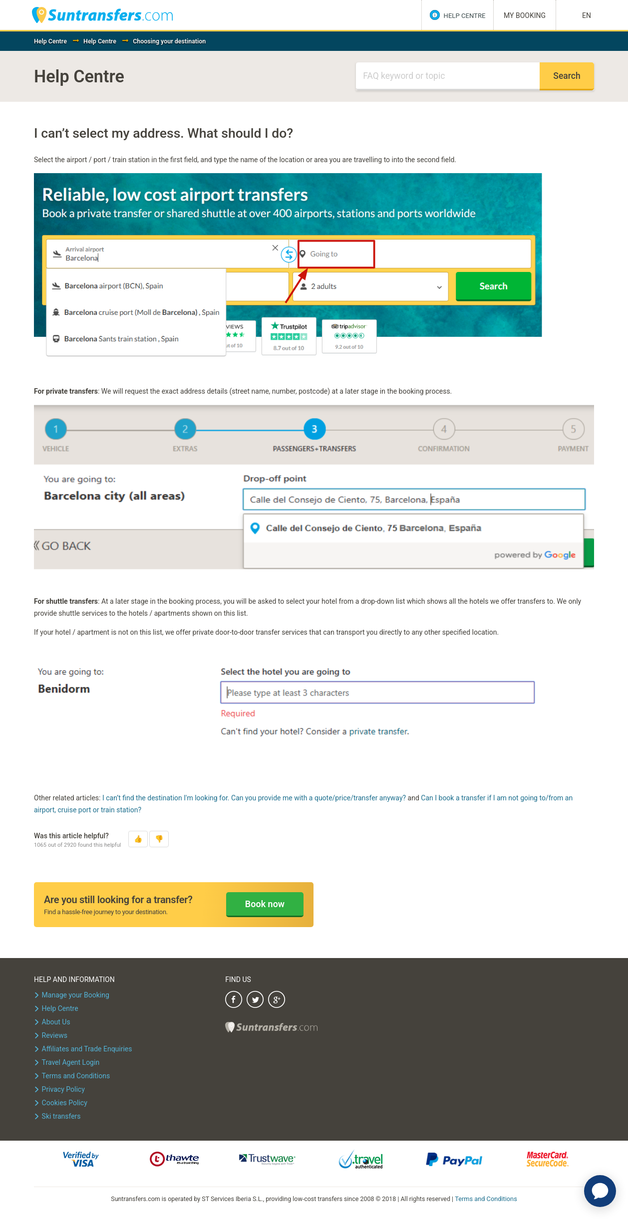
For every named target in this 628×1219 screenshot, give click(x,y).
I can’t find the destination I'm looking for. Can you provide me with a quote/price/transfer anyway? (254, 798)
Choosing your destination (169, 41)
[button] (138, 839)
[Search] (448, 76)
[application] (600, 1191)
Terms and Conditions (486, 1198)
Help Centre (50, 41)
